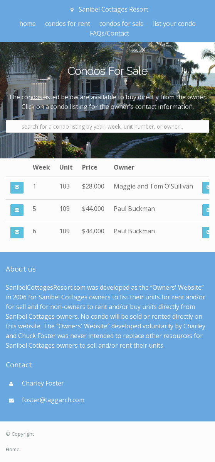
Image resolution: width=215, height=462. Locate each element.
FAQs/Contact (109, 33)
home (27, 23)
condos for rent (67, 23)
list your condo (174, 23)
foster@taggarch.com (53, 400)
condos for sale (121, 23)
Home (13, 449)
